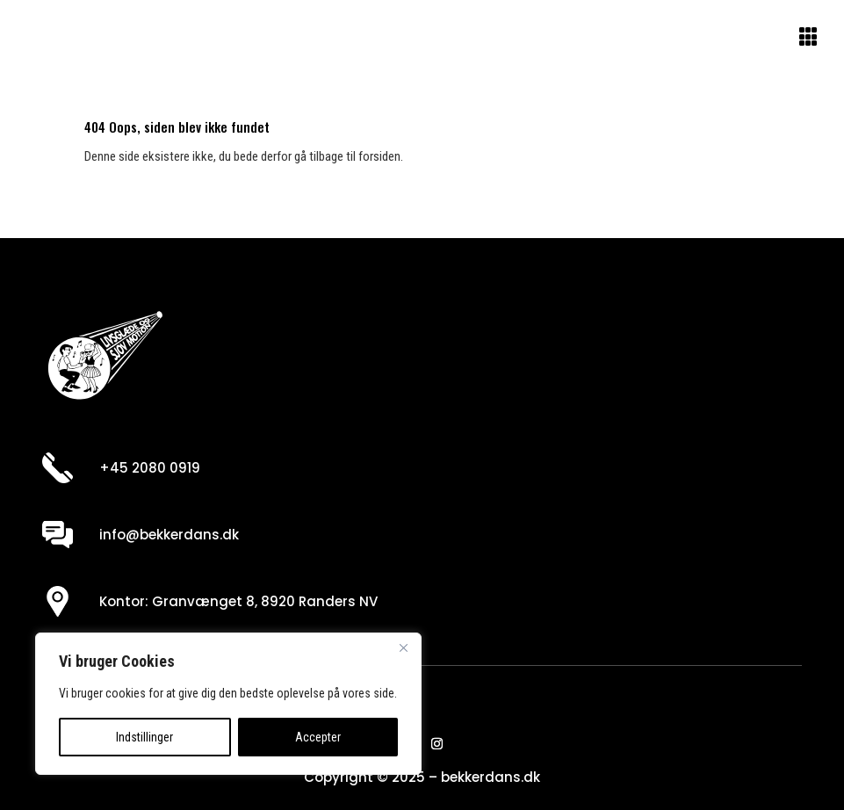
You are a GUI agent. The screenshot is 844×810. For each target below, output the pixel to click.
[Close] (403, 647)
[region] (228, 704)
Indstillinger (144, 737)
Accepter (318, 737)
